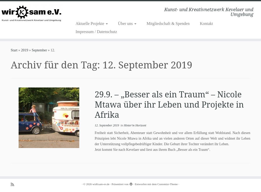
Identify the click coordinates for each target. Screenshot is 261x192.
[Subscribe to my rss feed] (14, 184)
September (39, 50)
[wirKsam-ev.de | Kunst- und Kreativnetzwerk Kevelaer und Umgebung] (30, 13)
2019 (24, 50)
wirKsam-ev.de (101, 184)
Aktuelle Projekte (91, 23)
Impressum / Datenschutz (96, 31)
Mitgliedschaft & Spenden (168, 23)
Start (14, 50)
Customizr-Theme (167, 184)
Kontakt (206, 23)
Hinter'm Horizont (135, 125)
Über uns (127, 23)
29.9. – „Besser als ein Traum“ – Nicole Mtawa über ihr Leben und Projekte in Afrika (169, 104)
